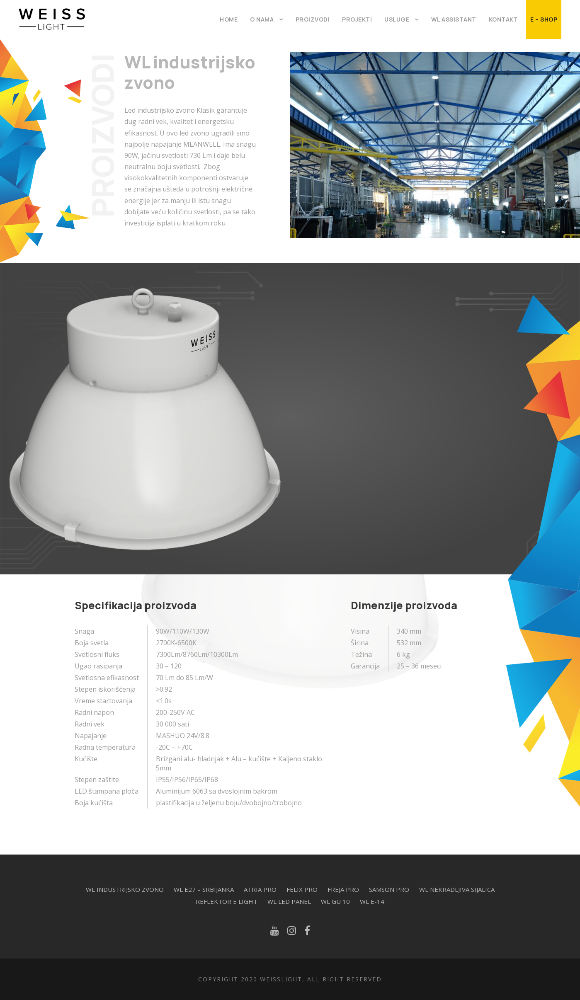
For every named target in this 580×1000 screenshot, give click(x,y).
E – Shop (543, 19)
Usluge (396, 19)
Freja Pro (343, 889)
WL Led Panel (289, 901)
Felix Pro (302, 889)
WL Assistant (453, 19)
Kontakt (503, 19)
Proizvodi (313, 19)
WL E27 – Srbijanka (204, 889)
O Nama (262, 19)
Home (229, 19)
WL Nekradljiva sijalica (457, 889)
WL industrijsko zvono (125, 889)
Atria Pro (260, 889)
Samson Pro (389, 889)
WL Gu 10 (335, 901)
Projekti (357, 19)
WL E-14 (372, 901)
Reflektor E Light (226, 901)
